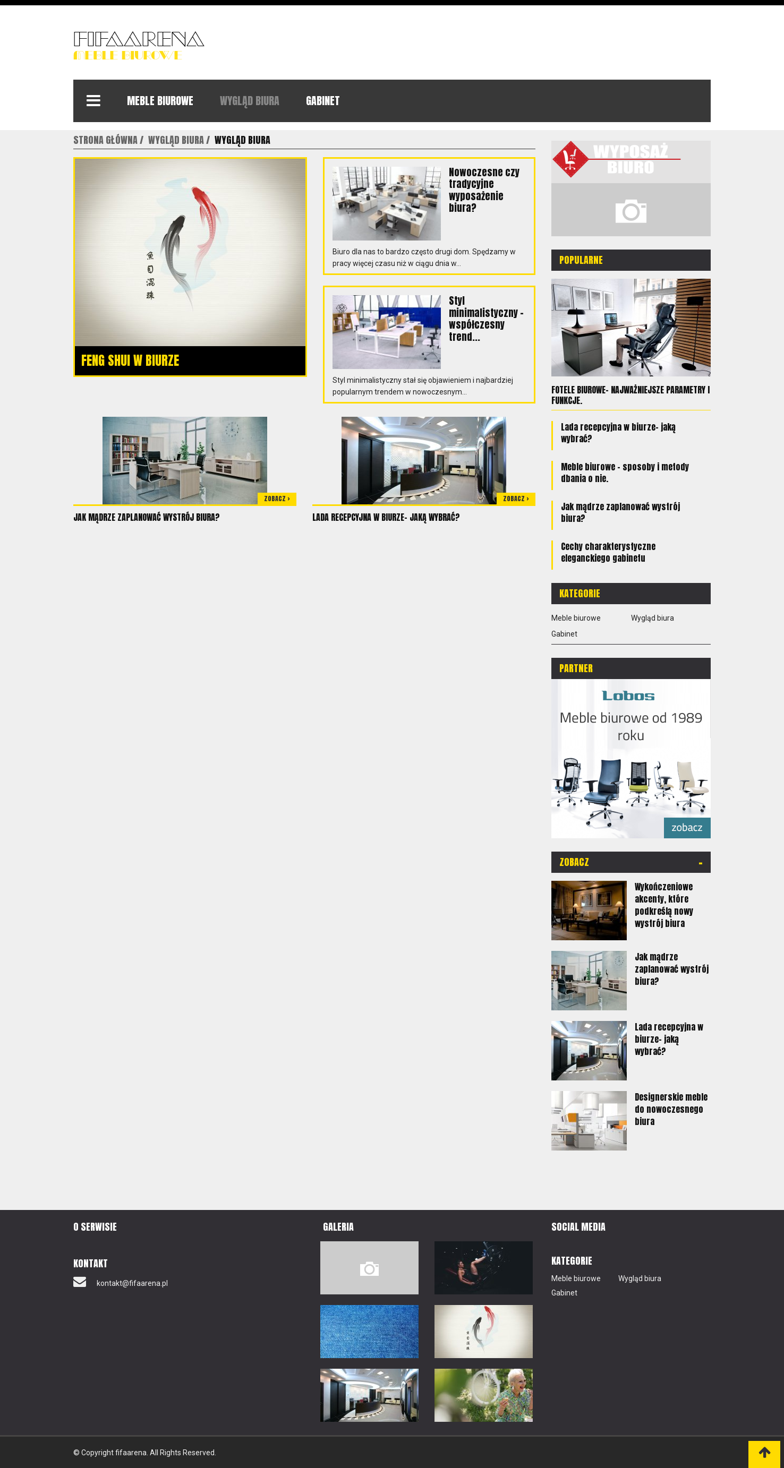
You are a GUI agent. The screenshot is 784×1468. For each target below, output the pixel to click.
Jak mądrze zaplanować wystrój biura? (146, 517)
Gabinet (323, 100)
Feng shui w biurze (130, 360)
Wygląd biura (249, 100)
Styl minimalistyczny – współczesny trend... (486, 318)
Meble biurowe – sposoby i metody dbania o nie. (625, 472)
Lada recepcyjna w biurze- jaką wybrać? (386, 517)
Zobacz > (277, 498)
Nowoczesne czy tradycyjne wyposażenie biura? (484, 189)
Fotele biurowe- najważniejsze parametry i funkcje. (630, 395)
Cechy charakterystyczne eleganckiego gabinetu (608, 551)
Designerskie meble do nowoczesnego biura (671, 1108)
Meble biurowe (160, 100)
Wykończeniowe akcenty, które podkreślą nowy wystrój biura (664, 904)
